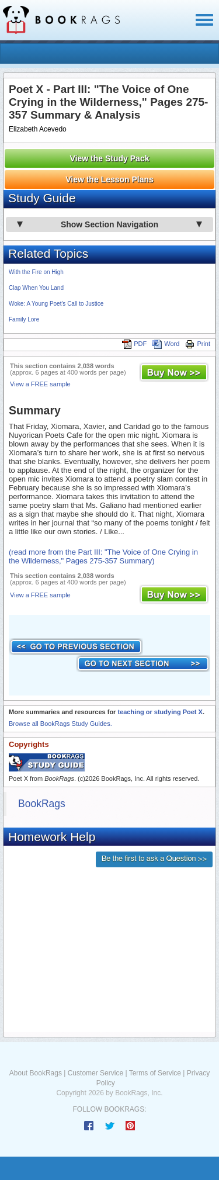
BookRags (41, 803)
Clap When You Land (36, 288)
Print (197, 343)
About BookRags (35, 1073)
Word (165, 343)
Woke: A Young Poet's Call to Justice (56, 303)
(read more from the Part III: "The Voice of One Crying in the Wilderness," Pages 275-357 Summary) (103, 556)
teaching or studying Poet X (159, 711)
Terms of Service (155, 1073)
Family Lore (24, 319)
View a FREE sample (40, 383)
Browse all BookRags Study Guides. (60, 723)
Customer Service (95, 1073)
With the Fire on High (36, 272)
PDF (134, 343)
